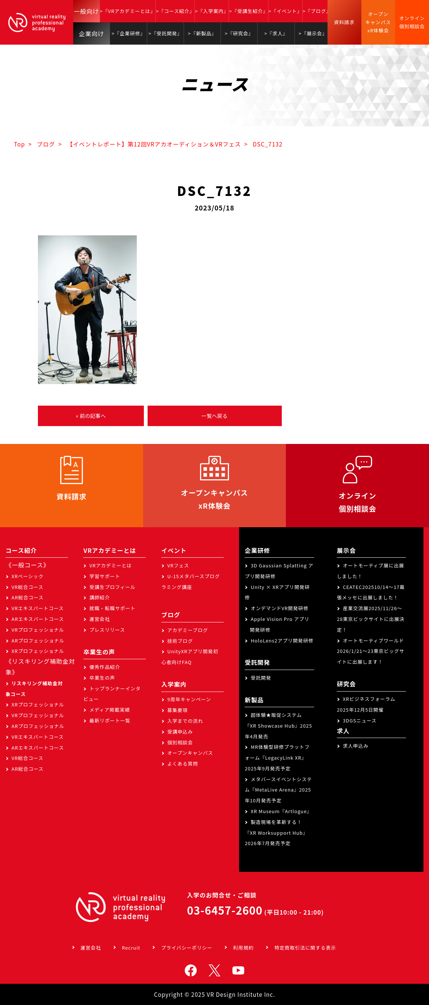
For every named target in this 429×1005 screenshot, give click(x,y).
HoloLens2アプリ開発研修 (282, 640)
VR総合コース (27, 586)
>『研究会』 (239, 33)
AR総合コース (27, 597)
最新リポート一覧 (109, 720)
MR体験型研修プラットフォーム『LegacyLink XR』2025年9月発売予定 (277, 757)
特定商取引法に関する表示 (305, 947)
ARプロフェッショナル (38, 640)
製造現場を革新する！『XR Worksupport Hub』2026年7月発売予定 (276, 832)
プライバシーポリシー (186, 947)
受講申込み (180, 731)
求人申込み (355, 745)
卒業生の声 (102, 677)
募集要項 (177, 710)
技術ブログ (180, 640)
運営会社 (99, 618)
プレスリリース (107, 629)
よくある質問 (182, 763)
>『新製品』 (202, 33)
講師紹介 (99, 597)
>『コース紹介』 (175, 11)
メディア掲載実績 (109, 709)
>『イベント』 (285, 11)
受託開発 (261, 677)
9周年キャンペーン (189, 699)
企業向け (91, 33)
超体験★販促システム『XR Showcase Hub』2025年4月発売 (278, 725)
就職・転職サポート (112, 608)
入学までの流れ (185, 720)
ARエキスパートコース (38, 618)
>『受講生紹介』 (248, 11)
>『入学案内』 (212, 11)
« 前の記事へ (91, 415)
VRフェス (178, 565)
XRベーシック (27, 576)
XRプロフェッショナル (38, 650)
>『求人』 (276, 33)
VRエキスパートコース (38, 608)
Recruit (131, 947)
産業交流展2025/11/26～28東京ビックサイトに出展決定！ (370, 619)
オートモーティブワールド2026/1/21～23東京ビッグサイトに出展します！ (370, 651)
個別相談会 (180, 742)
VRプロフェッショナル (38, 629)
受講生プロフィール (112, 586)
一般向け (86, 11)
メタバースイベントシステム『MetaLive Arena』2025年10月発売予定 (278, 790)
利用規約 (243, 947)
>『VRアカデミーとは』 (128, 11)
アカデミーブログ (187, 630)
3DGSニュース (360, 720)
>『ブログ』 (317, 11)
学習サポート (104, 576)
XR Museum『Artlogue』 (281, 811)
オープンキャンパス (190, 752)
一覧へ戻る (214, 415)
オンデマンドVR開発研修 (279, 608)
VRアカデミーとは (110, 565)
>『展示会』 (313, 33)
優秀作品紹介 (104, 666)
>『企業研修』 (128, 33)
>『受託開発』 (165, 33)
